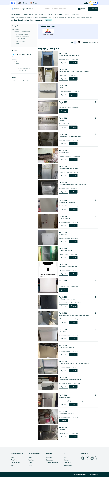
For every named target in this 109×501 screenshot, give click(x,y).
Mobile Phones (28, 14)
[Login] (86, 3)
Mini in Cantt (71, 41)
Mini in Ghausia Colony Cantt (84, 41)
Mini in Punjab (52, 41)
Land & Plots (74, 14)
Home (12, 41)
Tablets (67, 14)
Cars (36, 14)
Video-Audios (59, 14)
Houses (50, 14)
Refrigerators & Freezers (41, 41)
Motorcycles (42, 14)
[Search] (93, 9)
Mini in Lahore (62, 41)
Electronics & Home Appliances (24, 41)
